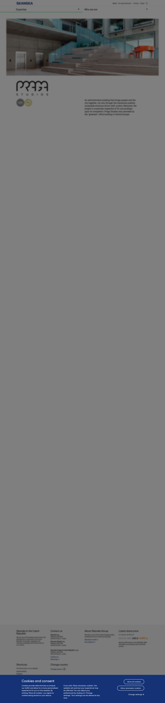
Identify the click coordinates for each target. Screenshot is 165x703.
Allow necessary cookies (130, 688)
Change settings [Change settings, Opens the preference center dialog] (135, 694)
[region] (82, 689)
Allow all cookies (134, 682)
